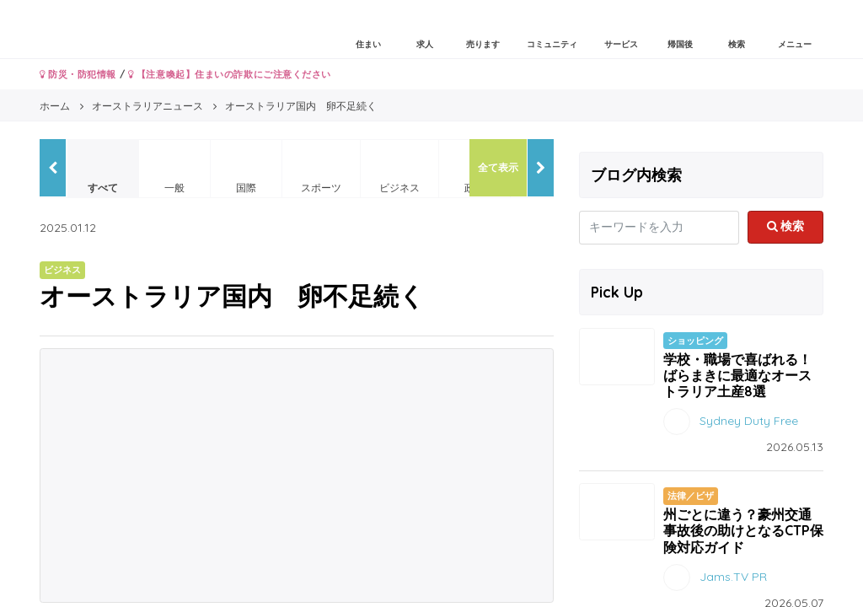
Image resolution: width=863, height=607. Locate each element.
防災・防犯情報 (78, 74)
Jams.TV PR (733, 575)
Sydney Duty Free (749, 420)
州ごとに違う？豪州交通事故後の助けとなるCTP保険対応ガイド (743, 530)
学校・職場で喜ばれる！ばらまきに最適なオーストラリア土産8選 (737, 375)
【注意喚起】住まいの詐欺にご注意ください (229, 74)
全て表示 (498, 167)
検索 (786, 226)
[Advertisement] (296, 475)
